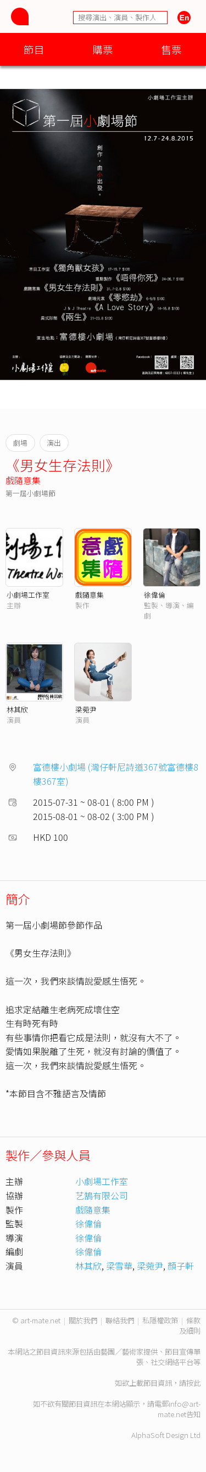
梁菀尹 (86, 709)
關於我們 (83, 1320)
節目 (34, 49)
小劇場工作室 (28, 594)
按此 (193, 1383)
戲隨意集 (23, 480)
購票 (102, 49)
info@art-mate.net (179, 1408)
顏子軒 (181, 1265)
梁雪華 (119, 1265)
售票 (171, 49)
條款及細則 (190, 1325)
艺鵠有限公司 (101, 1195)
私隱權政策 (160, 1320)
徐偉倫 (154, 594)
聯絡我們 (119, 1320)
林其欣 (17, 709)
